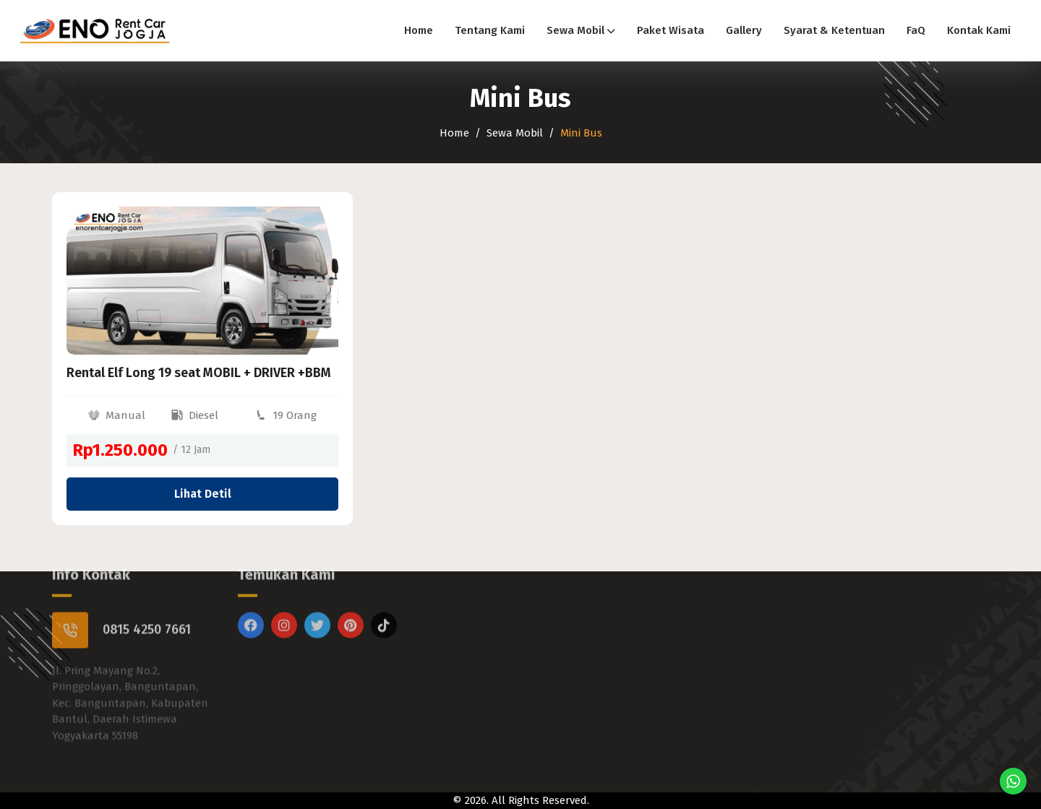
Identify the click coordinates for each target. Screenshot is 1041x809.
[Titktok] (384, 602)
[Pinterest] (351, 602)
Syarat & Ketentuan (834, 30)
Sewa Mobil (581, 30)
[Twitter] (317, 602)
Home (418, 30)
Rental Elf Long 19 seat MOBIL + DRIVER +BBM (199, 373)
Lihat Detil (202, 494)
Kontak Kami (979, 30)
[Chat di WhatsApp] (1013, 781)
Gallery (744, 30)
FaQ (916, 30)
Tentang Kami (490, 30)
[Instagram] (284, 602)
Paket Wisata (670, 30)
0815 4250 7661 (147, 607)
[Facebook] (251, 602)
